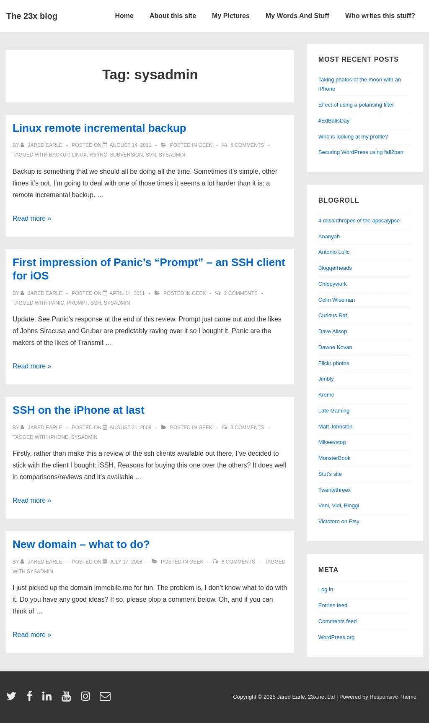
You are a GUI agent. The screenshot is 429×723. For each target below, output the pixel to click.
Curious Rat (332, 315)
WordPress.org (336, 637)
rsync (98, 155)
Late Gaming (333, 410)
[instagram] (87, 699)
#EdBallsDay (333, 120)
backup (59, 155)
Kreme (326, 395)
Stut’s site (330, 474)
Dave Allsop (332, 331)
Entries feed (332, 605)
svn (151, 155)
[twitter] (13, 699)
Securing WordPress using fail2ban (360, 152)
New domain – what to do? (81, 544)
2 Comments (241, 293)
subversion (126, 155)
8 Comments (238, 562)
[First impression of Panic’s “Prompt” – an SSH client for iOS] (127, 293)
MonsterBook (334, 458)
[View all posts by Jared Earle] (42, 145)
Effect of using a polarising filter (356, 105)
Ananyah (329, 236)
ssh (95, 303)
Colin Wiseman (336, 300)
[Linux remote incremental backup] (130, 145)
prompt (77, 303)
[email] (106, 699)
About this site (173, 15)
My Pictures (231, 15)
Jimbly (326, 379)
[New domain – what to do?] (125, 562)
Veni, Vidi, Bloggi (338, 505)
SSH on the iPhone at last (79, 410)
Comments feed (337, 621)
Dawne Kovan (335, 347)
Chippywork (332, 284)
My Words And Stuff (297, 15)
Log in (325, 589)
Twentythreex (334, 490)
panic (56, 303)
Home (124, 15)
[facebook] (31, 699)
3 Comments (247, 428)
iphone (58, 437)
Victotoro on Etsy (338, 521)
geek (205, 145)
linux (79, 155)
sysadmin (172, 155)
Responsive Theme (393, 697)
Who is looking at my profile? (353, 136)
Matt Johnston (335, 426)
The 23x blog (31, 16)
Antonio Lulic (333, 252)
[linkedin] (48, 699)
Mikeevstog (332, 442)
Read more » (32, 218)
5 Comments (247, 145)
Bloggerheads (335, 268)
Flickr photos (333, 363)
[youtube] (68, 699)
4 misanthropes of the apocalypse (359, 220)
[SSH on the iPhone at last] (130, 428)
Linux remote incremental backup (99, 128)
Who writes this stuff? (380, 15)
